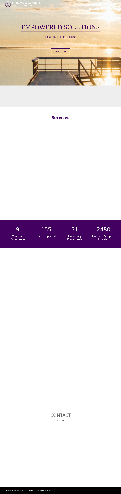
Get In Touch (60, 51)
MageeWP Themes (20, 490)
